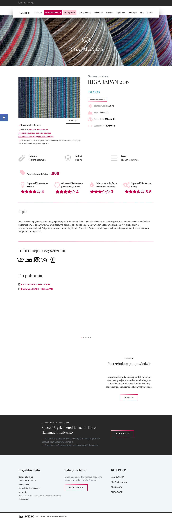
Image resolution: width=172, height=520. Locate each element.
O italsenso (38, 13)
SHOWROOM (117, 492)
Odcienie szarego (46, 136)
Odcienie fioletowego (28, 136)
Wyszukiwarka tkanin (53, 13)
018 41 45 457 (27, 3)
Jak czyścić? (98, 13)
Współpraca (120, 13)
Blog (142, 13)
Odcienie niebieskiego (38, 130)
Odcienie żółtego (43, 133)
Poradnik (109, 13)
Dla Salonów (117, 487)
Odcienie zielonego (26, 133)
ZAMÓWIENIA (117, 477)
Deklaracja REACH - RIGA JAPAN (37, 289)
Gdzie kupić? (132, 13)
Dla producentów (119, 482)
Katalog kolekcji (69, 13)
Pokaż (73, 121)
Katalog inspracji (85, 13)
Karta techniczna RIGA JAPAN (35, 284)
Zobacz (129, 397)
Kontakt (150, 13)
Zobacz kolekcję (97, 99)
